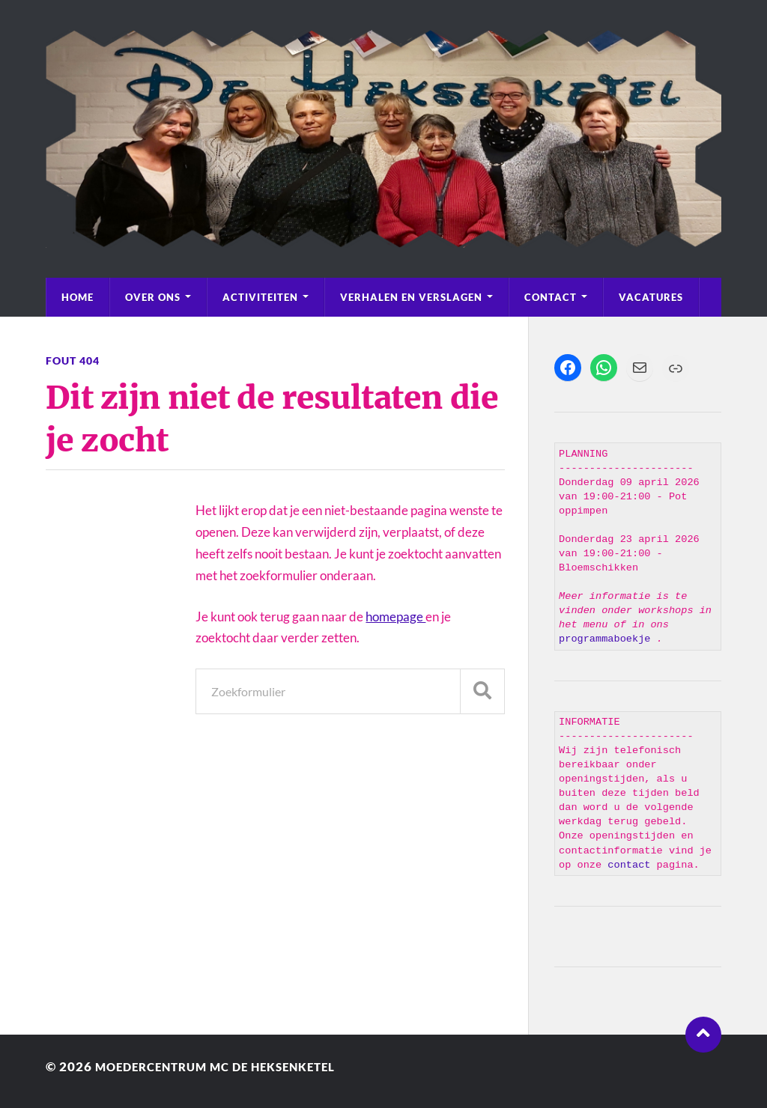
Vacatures (651, 297)
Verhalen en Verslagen (411, 297)
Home (77, 297)
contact (628, 865)
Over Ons (153, 297)
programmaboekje (608, 639)
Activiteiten (260, 297)
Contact (550, 297)
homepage (395, 616)
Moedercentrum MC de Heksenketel (231, 1066)
